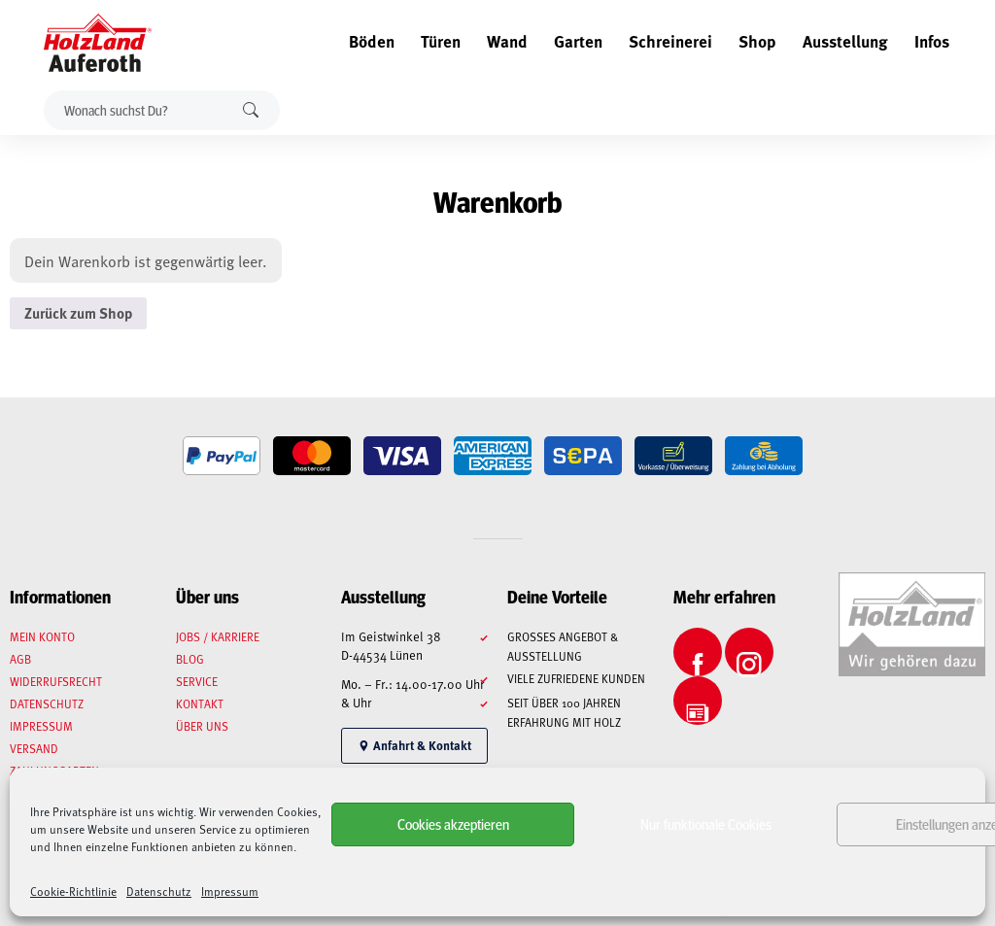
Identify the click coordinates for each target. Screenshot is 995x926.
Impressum (229, 891)
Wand (507, 40)
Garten (578, 40)
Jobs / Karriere (217, 636)
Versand (34, 748)
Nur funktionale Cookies (706, 823)
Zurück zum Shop (78, 313)
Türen (441, 40)
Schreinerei (670, 40)
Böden (372, 40)
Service (197, 681)
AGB (20, 659)
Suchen (250, 110)
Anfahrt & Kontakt (414, 745)
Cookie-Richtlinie (73, 891)
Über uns (202, 726)
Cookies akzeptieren (453, 823)
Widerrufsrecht (56, 681)
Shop (757, 40)
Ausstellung (845, 40)
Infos (931, 40)
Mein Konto (42, 636)
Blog (190, 659)
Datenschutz (158, 891)
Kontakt (199, 703)
